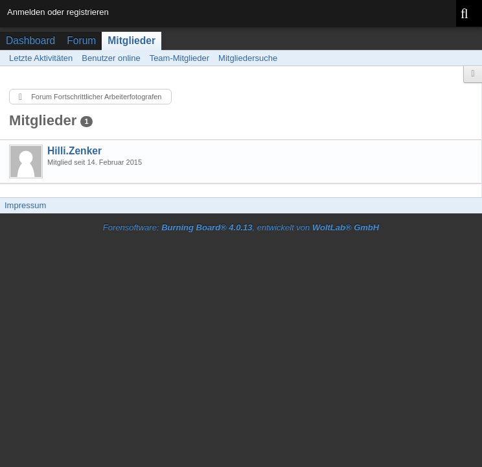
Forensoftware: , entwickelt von (241, 227)
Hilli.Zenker (74, 150)
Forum (81, 40)
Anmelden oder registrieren (58, 12)
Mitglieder (131, 40)
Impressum (25, 205)
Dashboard (30, 40)
